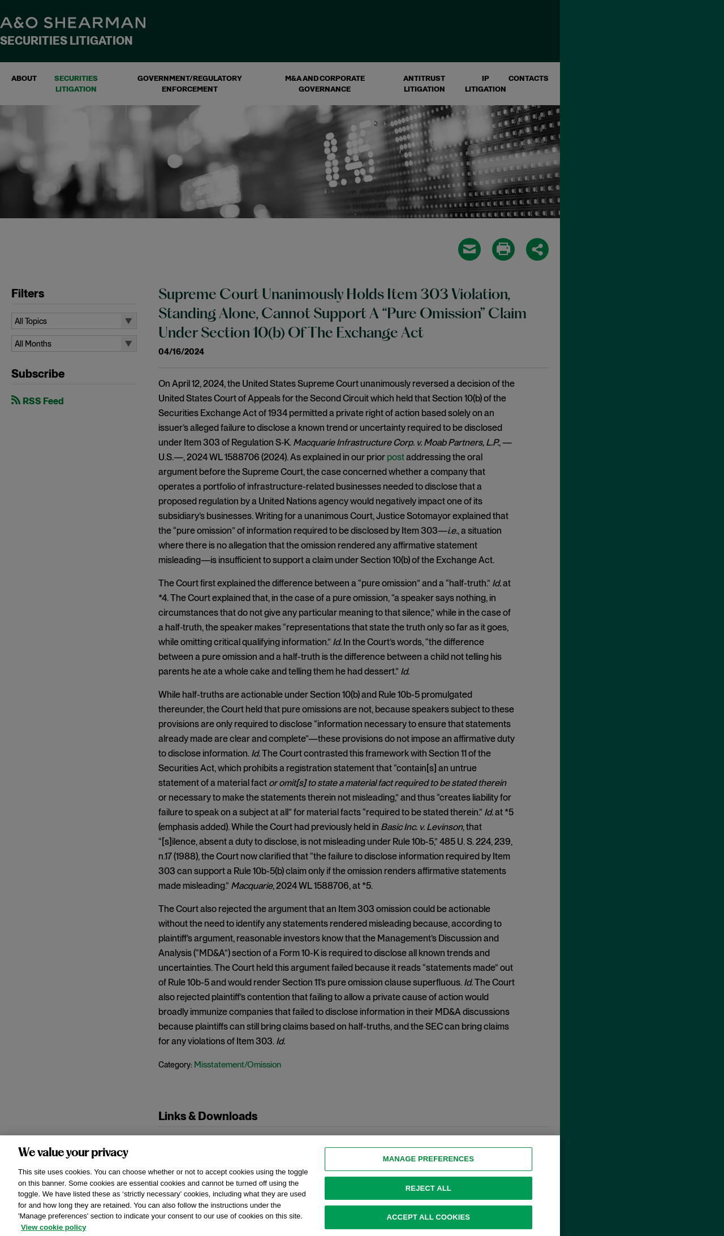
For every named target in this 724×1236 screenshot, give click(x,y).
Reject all (428, 1206)
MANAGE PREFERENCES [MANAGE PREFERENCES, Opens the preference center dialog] (428, 1177)
